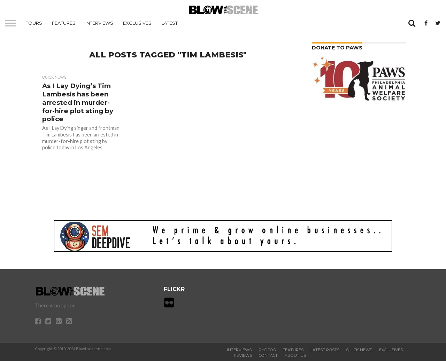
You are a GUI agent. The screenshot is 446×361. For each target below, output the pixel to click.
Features (64, 23)
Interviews (99, 23)
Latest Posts (324, 349)
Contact (268, 355)
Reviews (243, 355)
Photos (267, 349)
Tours (34, 23)
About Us (295, 355)
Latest (169, 23)
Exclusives (137, 23)
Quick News (359, 349)
